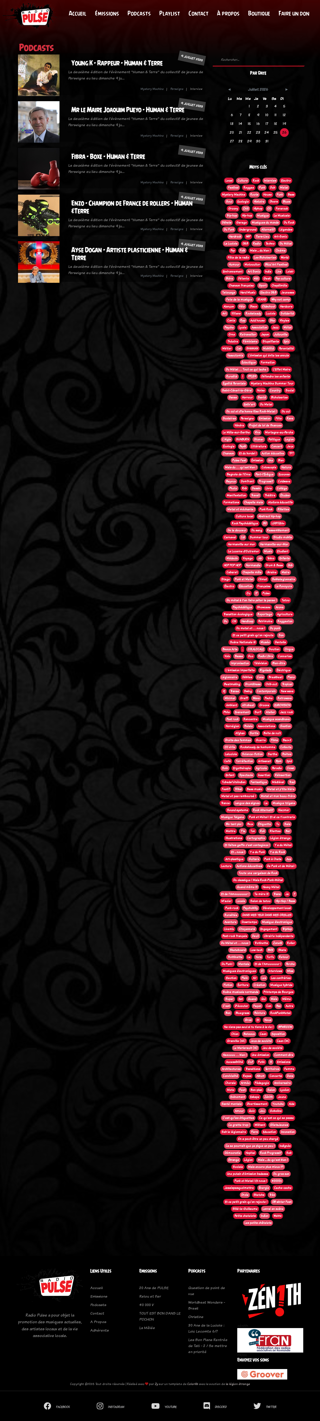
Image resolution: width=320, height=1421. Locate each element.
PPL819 (252, 376)
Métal (288, 328)
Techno (270, 244)
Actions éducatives (249, 866)
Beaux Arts (229, 649)
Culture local (244, 516)
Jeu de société (272, 1048)
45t (256, 279)
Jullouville (281, 335)
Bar (288, 831)
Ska (272, 321)
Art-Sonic (280, 237)
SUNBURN (242, 439)
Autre (289, 1006)
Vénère (239, 425)
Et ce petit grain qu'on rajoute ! (246, 1202)
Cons (260, 677)
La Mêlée (147, 1327)
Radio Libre (265, 656)
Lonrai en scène (273, 1209)
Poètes (286, 754)
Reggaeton (285, 621)
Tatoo (286, 600)
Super (229, 999)
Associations (266, 726)
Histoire (259, 202)
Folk (242, 251)
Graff (244, 698)
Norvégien (232, 726)
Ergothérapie (242, 768)
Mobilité (268, 349)
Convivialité (230, 1076)
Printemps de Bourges (278, 992)
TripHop (287, 929)
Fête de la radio (238, 258)
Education (269, 1132)
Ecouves (284, 474)
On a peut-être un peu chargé (258, 1139)
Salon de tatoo (260, 901)
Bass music (254, 789)
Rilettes (275, 831)
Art (224, 314)
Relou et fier (150, 1296)
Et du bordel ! (247, 453)
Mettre (231, 831)
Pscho (268, 698)
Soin (225, 768)
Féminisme (250, 342)
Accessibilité (234, 1062)
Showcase (263, 607)
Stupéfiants (270, 342)
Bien (281, 460)
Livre (269, 488)
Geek (267, 279)
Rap (242, 321)
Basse (239, 656)
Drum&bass (252, 684)
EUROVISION (282, 705)
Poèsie (248, 726)
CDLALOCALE (256, 649)
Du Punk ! (227, 964)
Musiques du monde (265, 223)
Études (285, 495)
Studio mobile (282, 537)
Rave (290, 418)
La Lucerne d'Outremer (243, 551)
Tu (277, 824)
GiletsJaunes (279, 1125)
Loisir (290, 272)
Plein (245, 978)
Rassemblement (278, 530)
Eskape (254, 1097)
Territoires (272, 1069)
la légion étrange (238, 1384)
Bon (228, 1013)
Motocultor (252, 265)
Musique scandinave (276, 719)
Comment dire (283, 1055)
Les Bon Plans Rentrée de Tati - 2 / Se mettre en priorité (208, 1345)
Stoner (259, 439)
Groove (264, 705)
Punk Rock (266, 509)
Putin (261, 1062)
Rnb (244, 488)
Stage (225, 579)
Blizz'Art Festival (276, 265)
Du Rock (289, 223)
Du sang (256, 530)
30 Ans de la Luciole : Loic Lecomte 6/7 (206, 1328)
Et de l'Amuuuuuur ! (267, 964)
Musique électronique (277, 922)
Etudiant (282, 551)
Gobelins (276, 1111)
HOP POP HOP (232, 565)
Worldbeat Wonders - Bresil (206, 1305)
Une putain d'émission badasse (247, 1174)
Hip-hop (247, 216)
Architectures (231, 1069)
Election (231, 978)
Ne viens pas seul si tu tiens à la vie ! (248, 1027)
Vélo (242, 307)
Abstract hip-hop (269, 516)
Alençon (229, 307)
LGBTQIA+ (278, 523)
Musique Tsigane (232, 817)
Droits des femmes (238, 740)
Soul (229, 202)
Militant (259, 1125)
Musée (265, 642)
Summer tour (259, 537)
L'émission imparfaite (240, 670)
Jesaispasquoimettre (239, 1188)
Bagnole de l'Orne (238, 474)
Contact (198, 13)
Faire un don (293, 13)
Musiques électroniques (239, 971)
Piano (291, 677)
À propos (228, 13)
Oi (262, 971)
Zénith (268, 1097)
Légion (248, 1160)
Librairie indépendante (279, 936)
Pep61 (243, 446)
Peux (250, 824)
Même (286, 999)
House (267, 195)
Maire (286, 572)
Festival (233, 188)
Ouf (250, 1062)
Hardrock (235, 237)
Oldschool (268, 307)
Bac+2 (287, 740)
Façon (257, 1006)
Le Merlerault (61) (246, 1048)
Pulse (266, 593)
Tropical (287, 684)
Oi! (269, 209)
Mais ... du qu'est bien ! (273, 1160)
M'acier (226, 901)
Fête (279, 418)
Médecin (232, 558)
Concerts (276, 1076)
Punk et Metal (244, 579)
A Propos (98, 1321)
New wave (287, 691)
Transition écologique (238, 614)
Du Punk (229, 230)
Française (263, 586)
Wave (256, 698)
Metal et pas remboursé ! (238, 796)
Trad (291, 782)
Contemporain (266, 691)
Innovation (288, 1132)
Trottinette (235, 957)
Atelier (270, 712)
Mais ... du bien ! (260, 251)
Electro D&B (268, 293)
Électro (229, 586)
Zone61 (277, 943)
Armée (245, 1083)
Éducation (245, 586)
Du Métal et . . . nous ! (235, 943)
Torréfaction (244, 761)
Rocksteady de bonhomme (257, 747)
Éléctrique (283, 670)
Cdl (243, 537)
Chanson (228, 453)
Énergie (264, 1188)
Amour (239, 1111)
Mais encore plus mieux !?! (266, 1167)
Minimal (229, 698)
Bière (229, 279)
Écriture (243, 985)
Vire (257, 432)
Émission (257, 460)
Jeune (282, 1097)
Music (268, 551)
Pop (232, 251)
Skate (282, 950)
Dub (272, 188)
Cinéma (281, 251)
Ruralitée (230, 915)
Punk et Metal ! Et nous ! (250, 1181)
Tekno (270, 558)
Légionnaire (229, 677)
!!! (271, 1062)
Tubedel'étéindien (234, 782)
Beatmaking (232, 684)
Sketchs (259, 1195)
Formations (231, 502)
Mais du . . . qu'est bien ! (240, 467)
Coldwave (284, 481)
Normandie (253, 565)
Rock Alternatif (263, 810)
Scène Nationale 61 (243, 642)
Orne (231, 335)
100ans (236, 314)
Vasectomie (235, 355)
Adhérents (99, 1330)
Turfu (270, 957)
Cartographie (256, 838)
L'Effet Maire (281, 369)
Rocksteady (253, 314)
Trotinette (261, 943)
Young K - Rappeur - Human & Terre (116, 63)
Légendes (286, 230)
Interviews (275, 971)
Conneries (285, 656)
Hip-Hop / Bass (285, 901)
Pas (278, 1006)
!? (256, 593)
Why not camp (280, 300)
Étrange (233, 1160)
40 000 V (146, 1304)
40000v (277, 1181)
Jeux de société (261, 1041)
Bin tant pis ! (234, 824)
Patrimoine (265, 621)
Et (257, 1020)
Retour (283, 957)
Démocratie (232, 1153)
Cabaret (232, 572)
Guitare (253, 859)
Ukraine (271, 572)
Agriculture (284, 614)
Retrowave (285, 698)
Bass (291, 195)
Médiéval (278, 782)
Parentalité (286, 349)
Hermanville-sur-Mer (274, 544)
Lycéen (284, 1090)
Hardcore (286, 307)
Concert (276, 446)
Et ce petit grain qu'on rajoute (253, 635)
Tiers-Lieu (262, 237)
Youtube (278, 1104)
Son (281, 635)
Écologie (228, 446)
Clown (290, 768)
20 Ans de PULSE (153, 1287)
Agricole (261, 768)
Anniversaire (282, 1083)
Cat (238, 349)
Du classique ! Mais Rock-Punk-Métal (258, 880)
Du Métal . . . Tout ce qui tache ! (247, 369)
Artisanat (264, 761)
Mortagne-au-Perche (279, 432)
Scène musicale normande (240, 992)
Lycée (242, 328)
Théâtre (269, 495)
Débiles (247, 677)
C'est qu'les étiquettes (238, 1118)
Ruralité (231, 376)
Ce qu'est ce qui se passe (276, 1118)
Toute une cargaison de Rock (258, 873)
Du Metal (266, 404)
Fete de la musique (239, 300)
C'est (226, 1006)
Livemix (229, 929)
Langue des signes (247, 803)
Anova (280, 607)
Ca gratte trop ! (239, 1125)
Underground (247, 230)
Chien (234, 1034)
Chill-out (271, 684)
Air (254, 978)
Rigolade (266, 670)
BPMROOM (285, 1027)
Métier (227, 349)
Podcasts (139, 13)
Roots (254, 195)
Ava (288, 859)
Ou (248, 593)
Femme (289, 1069)
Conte (231, 321)
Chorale (230, 1083)
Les (264, 978)
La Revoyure (284, 586)
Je (287, 894)
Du (225, 621)
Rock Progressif (270, 1153)
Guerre (261, 740)
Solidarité (287, 314)
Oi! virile (229, 747)
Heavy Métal (270, 887)
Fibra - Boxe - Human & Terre (108, 156)
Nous (267, 1020)
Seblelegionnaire (283, 579)
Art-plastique (234, 859)
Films (274, 740)
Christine (196, 1316)
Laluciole (231, 754)
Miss (290, 971)
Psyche (229, 328)
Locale (240, 901)
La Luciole (231, 244)
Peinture (259, 1013)
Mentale (244, 964)
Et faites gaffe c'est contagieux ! (247, 845)
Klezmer (283, 810)
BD (264, 523)
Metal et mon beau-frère (278, 796)
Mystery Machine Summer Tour (272, 383)
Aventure (230, 922)
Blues (286, 202)
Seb (289, 1153)
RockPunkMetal (280, 1013)
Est (240, 999)
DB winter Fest (282, 1202)
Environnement (232, 272)
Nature (286, 467)
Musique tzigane (283, 803)
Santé (262, 397)
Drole (244, 1195)
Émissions (107, 13)
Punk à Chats (272, 859)
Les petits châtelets (258, 1223)
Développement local (277, 908)
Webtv (278, 1216)
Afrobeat (248, 705)
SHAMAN (252, 349)
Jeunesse (287, 293)
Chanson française (241, 286)
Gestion (285, 726)
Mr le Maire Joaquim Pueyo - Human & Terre (127, 109)
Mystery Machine (152, 89)
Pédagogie (262, 1083)
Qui (263, 999)
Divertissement (257, 1104)
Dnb (290, 565)
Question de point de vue (206, 1290)
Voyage (248, 558)
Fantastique (258, 782)
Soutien (274, 649)
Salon (271, 1090)
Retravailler (248, 335)
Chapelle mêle (252, 572)
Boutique (259, 13)
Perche (290, 964)
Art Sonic (254, 272)
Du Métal (286, 244)
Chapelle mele (253, 502)
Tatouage (228, 293)
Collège (282, 488)
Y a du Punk (257, 852)
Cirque (289, 649)
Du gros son (281, 1174)
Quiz (252, 1111)
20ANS (261, 300)
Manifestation (236, 495)
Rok (262, 831)
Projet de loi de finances (265, 425)
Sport (262, 286)
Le (249, 957)
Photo (233, 488)
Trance (225, 803)
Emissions (283, 1062)
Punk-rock (231, 908)
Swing (248, 691)
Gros (248, 1020)
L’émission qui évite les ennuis (268, 355)
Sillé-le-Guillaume (245, 1209)
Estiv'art (249, 404)
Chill (245, 209)
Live (278, 272)
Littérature (258, 446)
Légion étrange (280, 838)
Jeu (262, 1111)
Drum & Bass (274, 565)
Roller (291, 943)
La (266, 803)
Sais (287, 824)
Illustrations (234, 838)
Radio (256, 244)
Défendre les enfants (275, 376)
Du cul (286, 411)
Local (229, 181)
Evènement (237, 1097)
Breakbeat (275, 677)
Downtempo (249, 922)
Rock (256, 181)
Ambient (231, 705)
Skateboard (238, 950)
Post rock (232, 719)
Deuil (255, 936)
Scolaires (229, 418)
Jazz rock (286, 712)
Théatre (232, 342)
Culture (243, 181)
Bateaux (249, 1034)
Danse (233, 397)
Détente (243, 279)
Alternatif (267, 230)
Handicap (247, 621)
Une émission (260, 1055)
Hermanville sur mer (241, 544)
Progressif (266, 481)
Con (268, 1006)
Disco (253, 307)
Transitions (253, 1069)
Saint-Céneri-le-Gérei (237, 390)
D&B (245, 244)
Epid (289, 761)
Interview (270, 181)
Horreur (247, 397)
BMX (270, 950)
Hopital (250, 1153)
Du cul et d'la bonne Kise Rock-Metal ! (251, 411)
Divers (274, 202)
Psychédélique (242, 607)
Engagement (268, 929)
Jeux (290, 446)
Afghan (240, 733)
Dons (290, 1076)
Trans (277, 894)
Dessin (256, 488)
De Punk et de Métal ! (281, 866)
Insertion (264, 775)
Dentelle (280, 642)
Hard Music (247, 293)
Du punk (275, 628)
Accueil (77, 13)
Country (275, 390)
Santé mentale (232, 1104)
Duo (250, 656)
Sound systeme (237, 810)
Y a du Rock (277, 852)
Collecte (286, 747)
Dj (224, 691)
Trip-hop (231, 216)
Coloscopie (269, 467)
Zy (156, 1384)
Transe (234, 691)
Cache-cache (283, 1188)
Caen (263, 1034)
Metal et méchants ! (240, 509)
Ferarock (282, 209)
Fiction (228, 985)
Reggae (249, 188)
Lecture (226, 866)
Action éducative (273, 453)
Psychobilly (250, 908)
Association (259, 328)
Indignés (285, 1146)
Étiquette (264, 824)
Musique (263, 216)
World (284, 258)
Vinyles (284, 321)
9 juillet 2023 (191, 57)
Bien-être (278, 663)
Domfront (247, 481)
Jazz (275, 328)
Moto (230, 1090)
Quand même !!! (247, 887)
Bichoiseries (279, 397)
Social (290, 390)
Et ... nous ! (238, 852)
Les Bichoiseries (265, 258)
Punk (262, 188)
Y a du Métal (283, 845)
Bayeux (231, 481)
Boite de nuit (272, 733)
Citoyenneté (247, 929)
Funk (280, 195)
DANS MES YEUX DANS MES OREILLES (267, 915)
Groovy (233, 209)
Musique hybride (281, 985)
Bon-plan (256, 1090)
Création (259, 985)
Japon (265, 335)
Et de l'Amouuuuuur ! (235, 894)
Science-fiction (252, 754)
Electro (286, 181)
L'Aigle (226, 439)
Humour (234, 265)
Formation (268, 362)
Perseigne (177, 89)
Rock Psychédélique (245, 523)
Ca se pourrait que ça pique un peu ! (250, 1146)
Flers (254, 1132)
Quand (252, 999)
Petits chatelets (245, 1216)
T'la (242, 831)
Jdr (260, 558)
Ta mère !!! (261, 894)
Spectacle (246, 775)
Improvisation (240, 663)
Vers (259, 957)
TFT (291, 453)
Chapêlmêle (279, 286)
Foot (242, 1090)
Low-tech (256, 950)
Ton (252, 831)
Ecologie (243, 202)
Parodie (277, 768)
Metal (284, 188)
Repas (247, 1076)
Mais (274, 999)
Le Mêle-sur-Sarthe (236, 432)
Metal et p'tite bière (280, 789)
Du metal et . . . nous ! (250, 628)
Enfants (284, 558)
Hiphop (258, 209)
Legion (289, 439)
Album (260, 1076)
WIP (248, 237)
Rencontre (251, 719)
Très (272, 1195)
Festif (226, 789)
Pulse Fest (239, 460)
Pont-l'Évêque (265, 474)
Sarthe (272, 754)
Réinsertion (282, 775)
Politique (274, 439)
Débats (226, 223)
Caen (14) (283, 1041)
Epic (286, 342)
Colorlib (192, 1384)
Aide (291, 1104)
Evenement (242, 712)
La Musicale (282, 216)
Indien (264, 1216)
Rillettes (283, 509)
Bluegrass (242, 1013)
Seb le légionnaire (234, 1132)
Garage (241, 223)
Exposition (278, 1034)
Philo (227, 712)
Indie (268, 272)
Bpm (279, 761)
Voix (227, 656)
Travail (255, 495)
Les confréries (280, 978)
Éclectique (249, 362)
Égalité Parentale (234, 383)
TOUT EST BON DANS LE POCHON (159, 1316)
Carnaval (230, 537)
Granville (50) (236, 1041)
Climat (262, 579)
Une (270, 460)
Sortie (254, 733)
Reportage (265, 614)
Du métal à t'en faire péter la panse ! (251, 600)
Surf (257, 712)
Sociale (238, 1167)
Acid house (257, 321)
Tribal (238, 789)
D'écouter (241, 1006)
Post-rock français (234, 936)
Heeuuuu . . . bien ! (234, 1055)
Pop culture (283, 279)
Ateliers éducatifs (280, 502)
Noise (261, 390)
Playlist (169, 13)
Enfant (230, 775)
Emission (264, 418)
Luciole (271, 314)
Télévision (260, 663)
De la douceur (237, 530)
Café (227, 761)
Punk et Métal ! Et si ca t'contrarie (272, 817)
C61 (234, 621)
